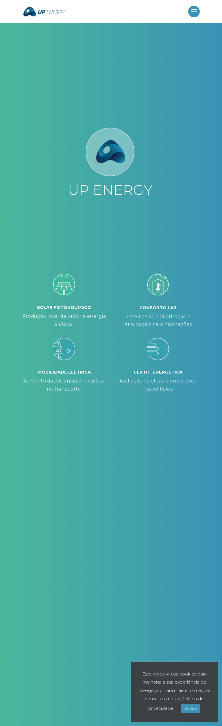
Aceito (190, 708)
